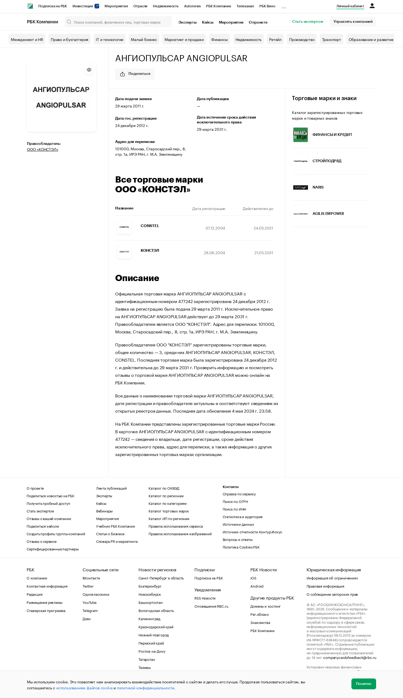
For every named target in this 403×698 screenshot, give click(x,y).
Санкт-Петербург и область (161, 577)
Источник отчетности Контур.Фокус (252, 531)
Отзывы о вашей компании (49, 518)
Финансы (219, 39)
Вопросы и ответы (238, 539)
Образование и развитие (371, 39)
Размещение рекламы (44, 602)
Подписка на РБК (52, 6)
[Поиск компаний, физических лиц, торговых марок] (118, 21)
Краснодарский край (155, 626)
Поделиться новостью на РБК (50, 495)
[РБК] (30, 6)
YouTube (90, 602)
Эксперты (187, 22)
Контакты (231, 487)
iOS (253, 577)
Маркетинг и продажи (184, 39)
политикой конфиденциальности (145, 687)
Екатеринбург (150, 585)
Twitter (88, 585)
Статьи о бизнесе (110, 533)
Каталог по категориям (168, 503)
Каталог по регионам (166, 495)
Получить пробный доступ (48, 503)
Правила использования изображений (180, 533)
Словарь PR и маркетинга (117, 541)
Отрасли (140, 6)
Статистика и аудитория (243, 516)
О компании (37, 577)
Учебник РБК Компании (115, 525)
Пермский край (151, 642)
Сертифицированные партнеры (53, 548)
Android (256, 585)
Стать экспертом (307, 22)
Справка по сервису (239, 493)
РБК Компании (218, 6)
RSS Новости (205, 597)
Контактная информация (47, 585)
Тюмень (144, 667)
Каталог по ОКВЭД (164, 487)
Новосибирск (149, 594)
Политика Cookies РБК (241, 546)
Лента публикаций (111, 487)
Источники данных (238, 524)
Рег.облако (259, 614)
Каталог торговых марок (169, 510)
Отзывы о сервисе (41, 541)
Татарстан (146, 659)
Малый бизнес (144, 39)
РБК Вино (267, 6)
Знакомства (260, 622)
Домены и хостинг (265, 605)
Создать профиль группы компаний (56, 533)
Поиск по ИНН (234, 508)
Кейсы (207, 22)
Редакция (34, 594)
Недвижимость (166, 6)
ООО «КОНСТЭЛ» (42, 149)
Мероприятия (116, 6)
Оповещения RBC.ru (211, 605)
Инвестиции (86, 6)
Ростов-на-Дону (151, 651)
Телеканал (245, 6)
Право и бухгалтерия (69, 39)
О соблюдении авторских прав (332, 594)
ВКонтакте (91, 577)
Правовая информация (325, 585)
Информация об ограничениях (332, 577)
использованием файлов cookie (84, 687)
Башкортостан (150, 602)
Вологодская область (156, 610)
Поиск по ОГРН (235, 501)
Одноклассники (96, 594)
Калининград (149, 618)
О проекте (258, 22)
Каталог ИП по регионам (169, 518)
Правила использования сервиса (176, 525)
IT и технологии (109, 39)
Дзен (86, 618)
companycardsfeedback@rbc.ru (349, 657)
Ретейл (275, 39)
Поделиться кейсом (43, 525)
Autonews (192, 6)
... (283, 5)
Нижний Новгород (153, 634)
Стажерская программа (46, 610)
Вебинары (104, 510)
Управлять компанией (353, 22)
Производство (301, 39)
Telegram (90, 610)
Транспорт (331, 39)
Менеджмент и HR (27, 39)
